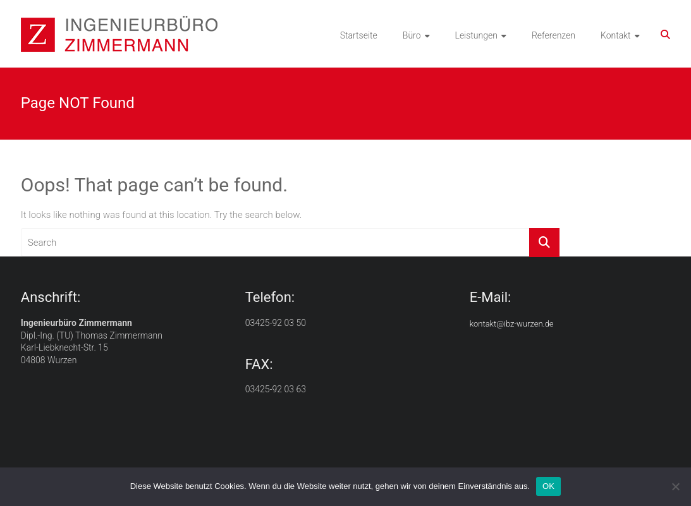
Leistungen (476, 35)
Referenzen (553, 35)
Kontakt (616, 35)
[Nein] (675, 486)
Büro (412, 35)
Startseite (358, 35)
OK (548, 486)
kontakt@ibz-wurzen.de (512, 323)
